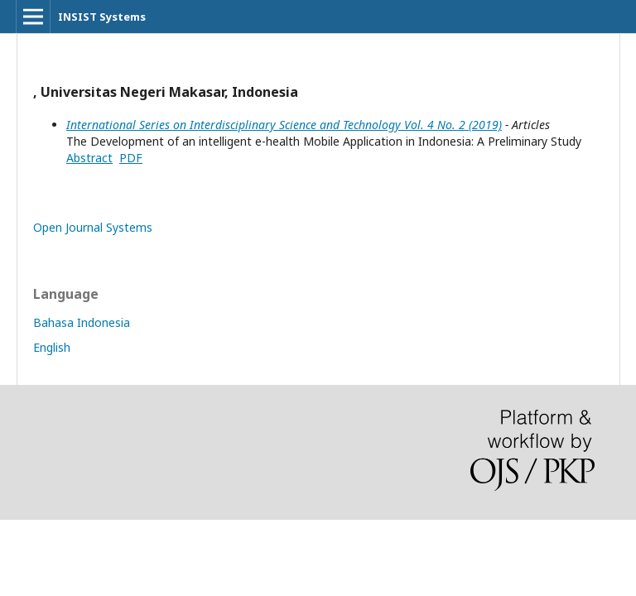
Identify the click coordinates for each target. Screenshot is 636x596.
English (51, 347)
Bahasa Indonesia (81, 322)
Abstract (89, 158)
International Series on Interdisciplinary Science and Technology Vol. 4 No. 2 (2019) (284, 124)
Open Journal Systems (92, 227)
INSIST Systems (102, 16)
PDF (130, 158)
